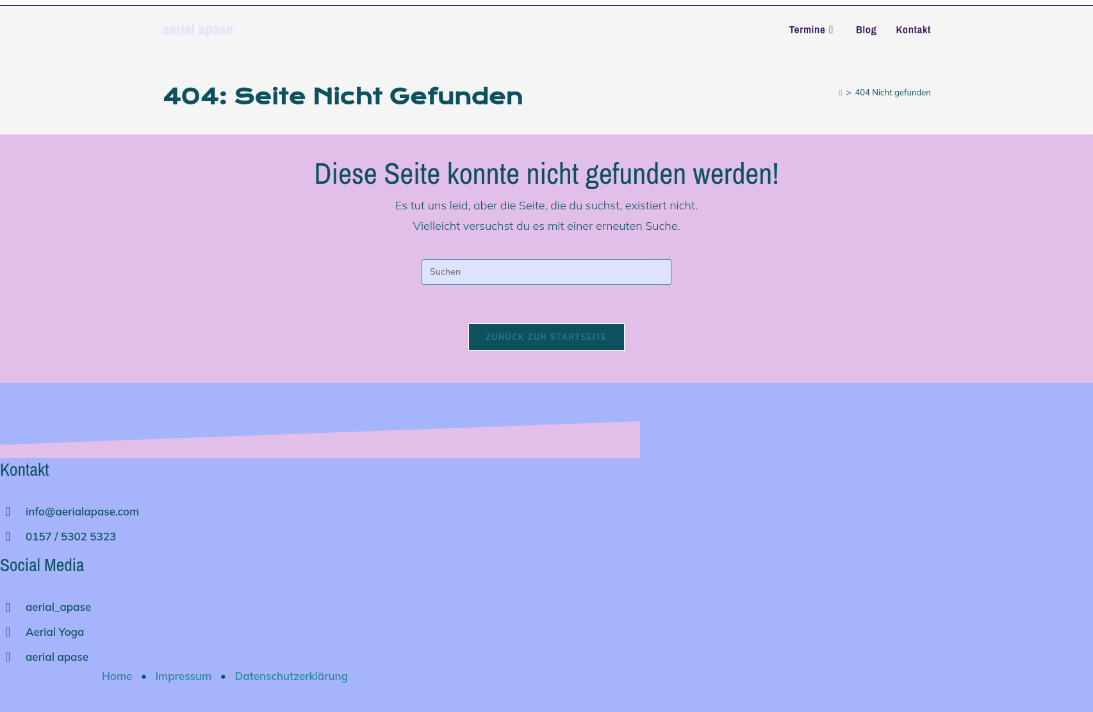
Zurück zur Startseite (546, 337)
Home (117, 676)
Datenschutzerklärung (291, 676)
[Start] (840, 92)
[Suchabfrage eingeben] (546, 272)
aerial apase (197, 29)
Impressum (184, 676)
